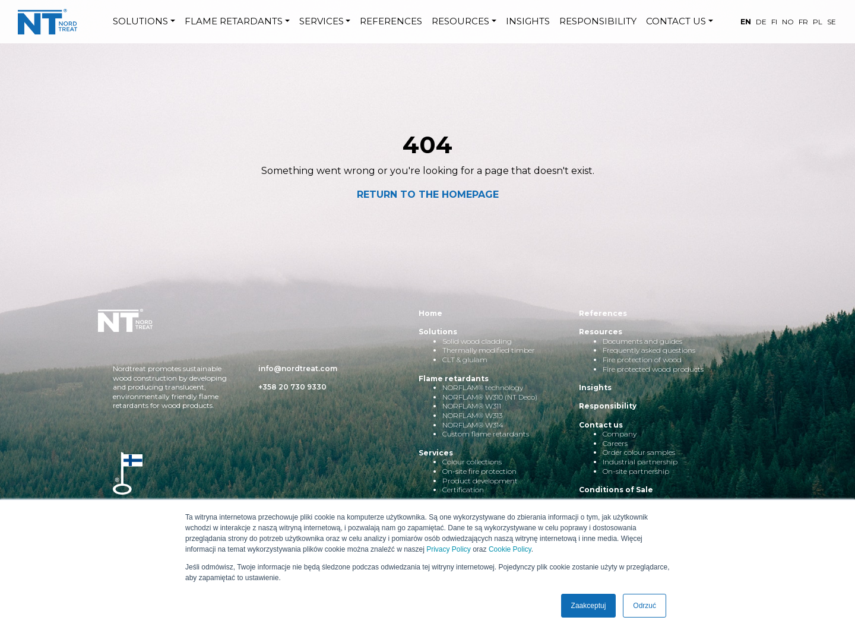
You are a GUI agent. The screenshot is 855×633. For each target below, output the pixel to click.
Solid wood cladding (477, 341)
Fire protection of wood (642, 359)
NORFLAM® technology (482, 387)
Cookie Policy (510, 549)
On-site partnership (636, 471)
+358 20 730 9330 (292, 386)
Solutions (438, 331)
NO (788, 21)
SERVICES (321, 21)
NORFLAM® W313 (472, 415)
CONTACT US (676, 21)
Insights (595, 387)
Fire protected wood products (653, 369)
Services (436, 452)
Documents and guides (642, 341)
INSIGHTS (528, 21)
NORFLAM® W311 (471, 405)
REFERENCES (391, 21)
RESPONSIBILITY (597, 21)
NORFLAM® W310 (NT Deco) (489, 397)
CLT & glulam (464, 359)
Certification (463, 489)
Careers (615, 443)
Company (619, 433)
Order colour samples (639, 452)
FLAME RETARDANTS (234, 21)
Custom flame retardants (485, 433)
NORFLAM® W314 (473, 424)
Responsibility (607, 405)
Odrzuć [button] (644, 606)
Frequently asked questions (649, 350)
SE (831, 21)
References (603, 313)
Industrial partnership (640, 461)
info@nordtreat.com (297, 368)
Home (430, 313)
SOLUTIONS (140, 21)
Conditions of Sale (616, 489)
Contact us (601, 424)
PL (817, 21)
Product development (480, 480)
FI (774, 21)
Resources (600, 331)
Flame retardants (454, 378)
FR (803, 21)
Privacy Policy (448, 549)
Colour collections (472, 461)
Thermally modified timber (488, 350)
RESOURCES (460, 21)
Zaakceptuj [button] (588, 606)
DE (761, 21)
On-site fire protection (479, 471)
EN (745, 21)
